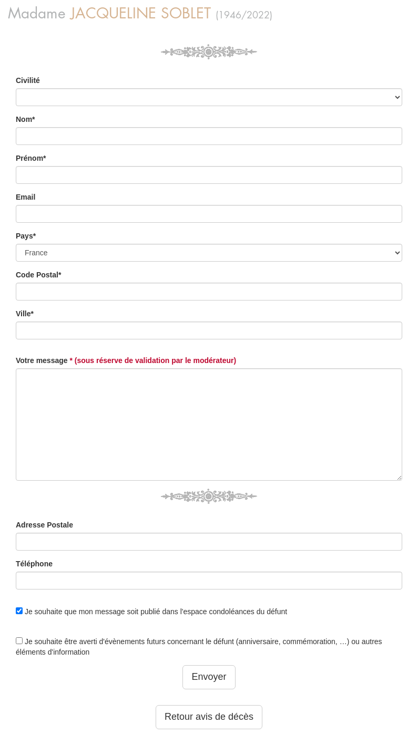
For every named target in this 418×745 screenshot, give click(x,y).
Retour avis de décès (209, 716)
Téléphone (34, 564)
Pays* (26, 236)
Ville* (25, 313)
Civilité (28, 80)
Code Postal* (38, 275)
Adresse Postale (44, 525)
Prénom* (31, 158)
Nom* (25, 119)
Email (25, 197)
